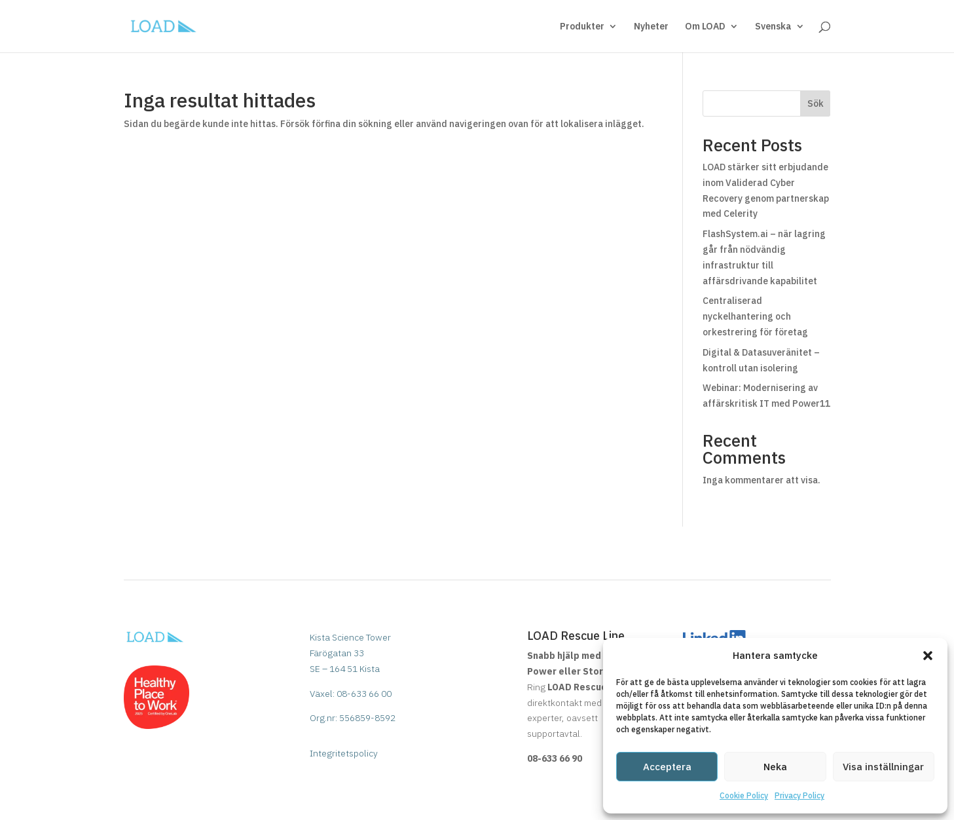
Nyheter (651, 27)
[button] (927, 655)
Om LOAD (705, 27)
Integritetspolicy (344, 753)
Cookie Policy (744, 795)
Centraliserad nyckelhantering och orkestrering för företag (755, 316)
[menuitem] (780, 37)
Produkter (582, 27)
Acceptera (667, 766)
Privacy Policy (799, 795)
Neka (775, 766)
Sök (815, 103)
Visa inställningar (883, 766)
